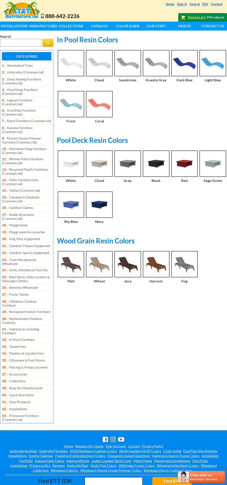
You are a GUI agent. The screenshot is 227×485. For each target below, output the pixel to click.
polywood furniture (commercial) (20, 399)
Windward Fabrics (64, 451)
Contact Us (212, 26)
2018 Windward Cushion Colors (93, 432)
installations (14, 391)
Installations (14, 26)
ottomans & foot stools (23, 345)
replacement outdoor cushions (22, 307)
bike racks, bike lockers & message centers (26, 268)
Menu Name (143, 442)
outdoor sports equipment (25, 243)
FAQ (205, 4)
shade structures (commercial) (18, 209)
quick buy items (18, 378)
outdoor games (17, 201)
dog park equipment (21, 230)
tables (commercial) (21, 184)
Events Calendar (41, 437)
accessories (14, 358)
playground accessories (23, 224)
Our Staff (156, 26)
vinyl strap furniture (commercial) (20, 90)
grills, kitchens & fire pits (25, 260)
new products (16, 384)
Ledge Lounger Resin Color (112, 442)
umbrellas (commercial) (23, 71)
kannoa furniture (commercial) (17, 126)
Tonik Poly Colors (103, 447)
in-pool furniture (18, 326)
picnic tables (15, 283)
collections (14, 364)
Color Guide (128, 26)
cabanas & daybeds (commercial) (20, 192)
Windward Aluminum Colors (178, 447)
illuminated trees (17, 65)
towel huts (14, 332)
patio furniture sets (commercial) (20, 176)
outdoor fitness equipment (26, 237)
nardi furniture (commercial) (26, 118)
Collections (71, 26)
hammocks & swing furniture (20, 317)
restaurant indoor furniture (26, 299)
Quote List (196, 17)
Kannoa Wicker (78, 442)
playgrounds (15, 217)
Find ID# (172, 462)
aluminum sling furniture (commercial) (24, 146)
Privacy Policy (152, 427)
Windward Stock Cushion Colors (168, 451)
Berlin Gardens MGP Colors (140, 432)
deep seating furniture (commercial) (21, 80)
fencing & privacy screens (25, 352)
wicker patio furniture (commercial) (22, 156)
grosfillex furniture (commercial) (19, 110)
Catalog (99, 26)
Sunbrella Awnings (23, 432)
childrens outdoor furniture (19, 291)
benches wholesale (20, 276)
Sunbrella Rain (77, 447)
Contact (217, 4)
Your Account (115, 427)
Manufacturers (43, 26)
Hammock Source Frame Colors (176, 437)
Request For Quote (89, 427)
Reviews (58, 447)
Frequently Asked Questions (128, 437)
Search (194, 4)
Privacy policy (40, 447)
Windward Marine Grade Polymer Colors (111, 451)
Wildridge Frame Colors (137, 447)
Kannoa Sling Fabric (50, 442)
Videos (184, 26)
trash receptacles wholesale (19, 252)
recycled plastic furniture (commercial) (25, 166)
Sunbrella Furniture (53, 432)
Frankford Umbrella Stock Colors (80, 437)
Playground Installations (172, 442)
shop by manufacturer (22, 371)
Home (170, 4)
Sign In (182, 4)
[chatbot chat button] (201, 477)
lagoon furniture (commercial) (17, 100)
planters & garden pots (23, 338)
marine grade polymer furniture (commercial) (21, 136)
